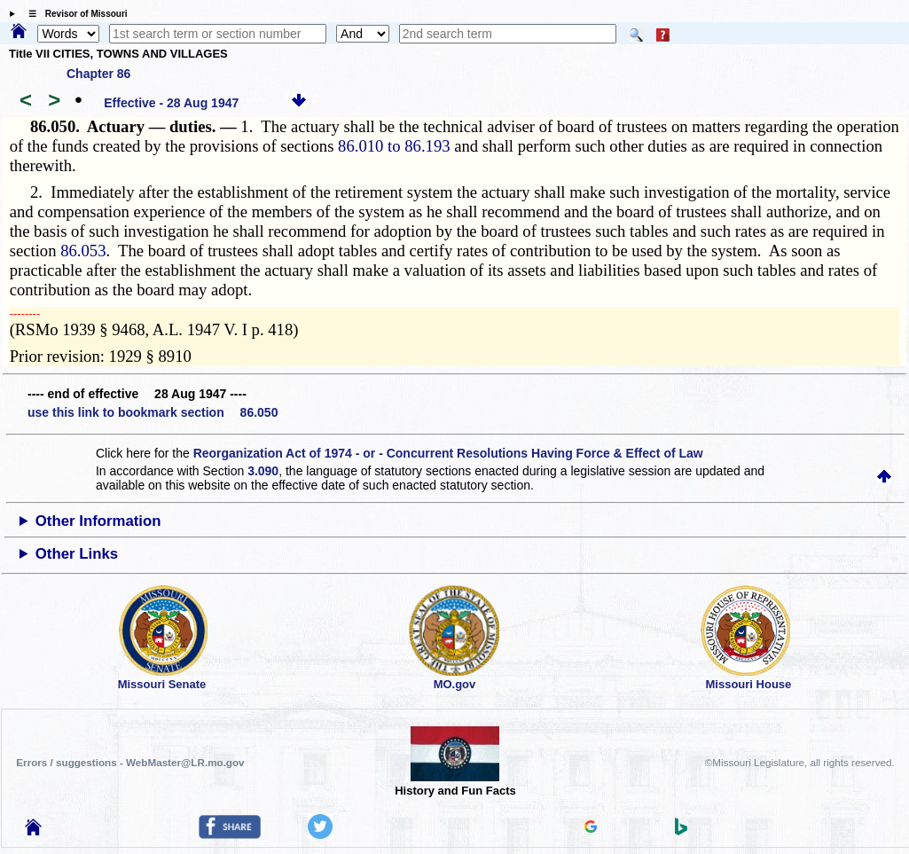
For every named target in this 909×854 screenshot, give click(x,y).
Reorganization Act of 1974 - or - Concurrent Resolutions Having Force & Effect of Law (448, 453)
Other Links (76, 553)
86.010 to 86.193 (394, 146)
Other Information (98, 521)
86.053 (83, 250)
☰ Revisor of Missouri (74, 14)
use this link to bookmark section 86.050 (152, 412)
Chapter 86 (98, 74)
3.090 (262, 471)
